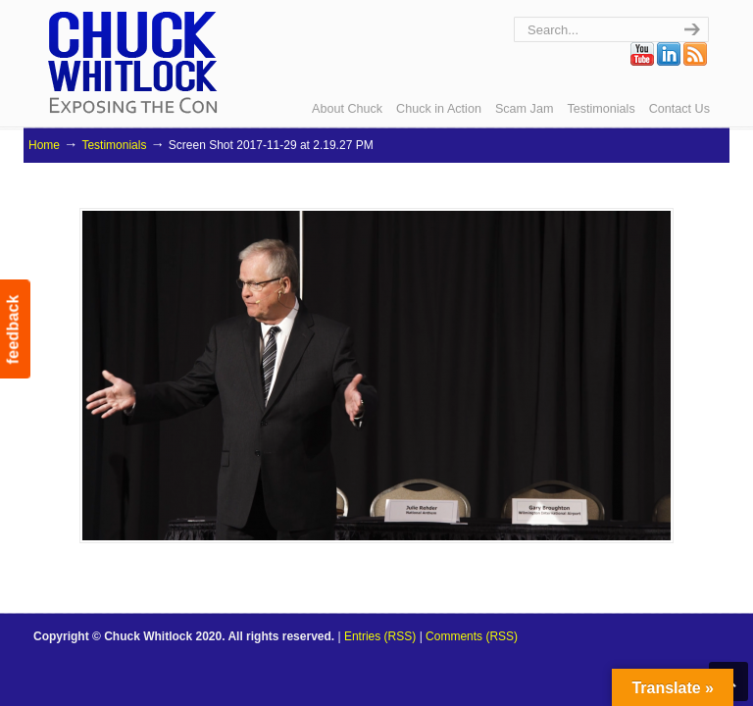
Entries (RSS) (380, 636)
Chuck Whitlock (132, 61)
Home (44, 145)
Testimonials (113, 145)
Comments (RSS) (472, 636)
